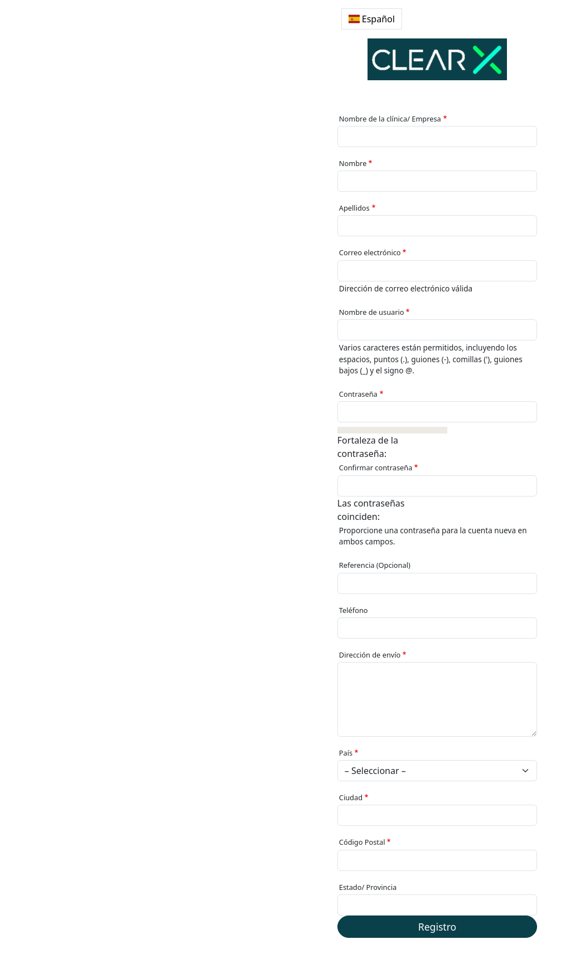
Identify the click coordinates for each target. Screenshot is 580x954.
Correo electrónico (370, 252)
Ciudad (350, 797)
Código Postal (362, 842)
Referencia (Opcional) (374, 565)
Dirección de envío (370, 655)
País (345, 753)
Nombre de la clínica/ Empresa (390, 119)
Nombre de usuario (371, 312)
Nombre (353, 163)
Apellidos (354, 208)
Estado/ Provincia (368, 887)
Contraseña (358, 394)
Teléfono (353, 610)
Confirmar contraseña (376, 468)
